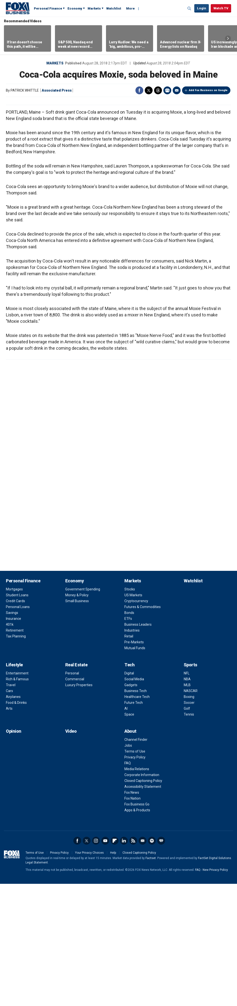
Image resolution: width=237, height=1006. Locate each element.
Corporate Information (141, 897)
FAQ (127, 885)
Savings (12, 735)
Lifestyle (14, 787)
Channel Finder (135, 862)
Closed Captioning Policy (143, 903)
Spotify (152, 963)
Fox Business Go (136, 926)
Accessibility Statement (142, 909)
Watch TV (220, 8)
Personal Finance (48, 8)
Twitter (149, 90)
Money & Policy (77, 717)
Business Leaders (138, 747)
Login (201, 8)
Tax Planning (16, 758)
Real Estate (76, 787)
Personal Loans (18, 729)
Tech (129, 787)
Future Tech (133, 825)
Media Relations (136, 891)
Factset (150, 980)
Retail (128, 758)
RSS (133, 963)
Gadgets (130, 807)
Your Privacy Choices (89, 975)
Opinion (13, 853)
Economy (74, 8)
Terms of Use (134, 873)
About (130, 853)
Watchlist (113, 8)
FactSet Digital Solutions (214, 980)
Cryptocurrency (136, 723)
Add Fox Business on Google (208, 90)
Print (167, 90)
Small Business (77, 723)
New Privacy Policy (215, 992)
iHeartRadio (161, 963)
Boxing (189, 819)
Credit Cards (15, 723)
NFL (186, 795)
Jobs (128, 868)
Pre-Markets (134, 764)
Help (113, 975)
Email (177, 90)
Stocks (129, 711)
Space (129, 836)
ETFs (128, 741)
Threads (158, 90)
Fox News (131, 915)
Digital (129, 795)
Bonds (129, 735)
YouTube (105, 963)
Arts (9, 831)
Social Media (134, 801)
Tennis (189, 836)
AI (126, 831)
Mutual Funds (134, 770)
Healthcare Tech (137, 819)
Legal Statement (37, 984)
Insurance (13, 741)
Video (71, 853)
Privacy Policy (134, 879)
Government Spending (82, 711)
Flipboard (114, 963)
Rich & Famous (17, 801)
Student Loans (17, 717)
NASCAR (191, 813)
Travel (10, 807)
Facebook (139, 90)
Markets (94, 8)
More (130, 8)
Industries (132, 752)
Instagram (96, 963)
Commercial (74, 801)
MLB (187, 807)
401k (9, 747)
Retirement (15, 752)
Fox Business (17, 8)
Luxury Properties (78, 807)
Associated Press (57, 90)
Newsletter (142, 963)
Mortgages (14, 711)
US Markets (133, 717)
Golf (187, 831)
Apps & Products (137, 932)
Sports (190, 787)
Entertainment (17, 795)
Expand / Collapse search (189, 8)
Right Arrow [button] (228, 38)
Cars (9, 813)
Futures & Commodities (142, 729)
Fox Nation (132, 920)
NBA (187, 801)
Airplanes (13, 819)
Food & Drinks (16, 825)
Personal (72, 795)
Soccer (189, 825)
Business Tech (135, 813)
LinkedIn (124, 963)
